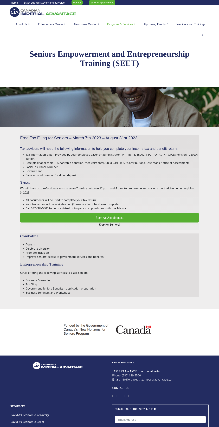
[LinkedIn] (128, 396)
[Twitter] (116, 396)
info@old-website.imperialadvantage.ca (146, 379)
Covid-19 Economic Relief (27, 422)
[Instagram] (124, 396)
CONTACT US (120, 388)
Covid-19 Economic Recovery (29, 415)
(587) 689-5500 (131, 375)
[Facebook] (112, 396)
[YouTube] (120, 396)
